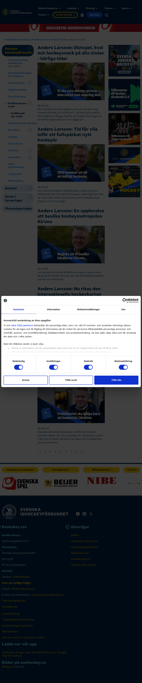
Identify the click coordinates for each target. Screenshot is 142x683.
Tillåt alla (116, 380)
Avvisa (25, 380)
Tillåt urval (71, 380)
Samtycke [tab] (18, 309)
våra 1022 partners (22, 325)
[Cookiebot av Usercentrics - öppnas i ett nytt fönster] (124, 300)
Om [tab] (123, 309)
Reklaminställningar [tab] (88, 309)
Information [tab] (53, 309)
